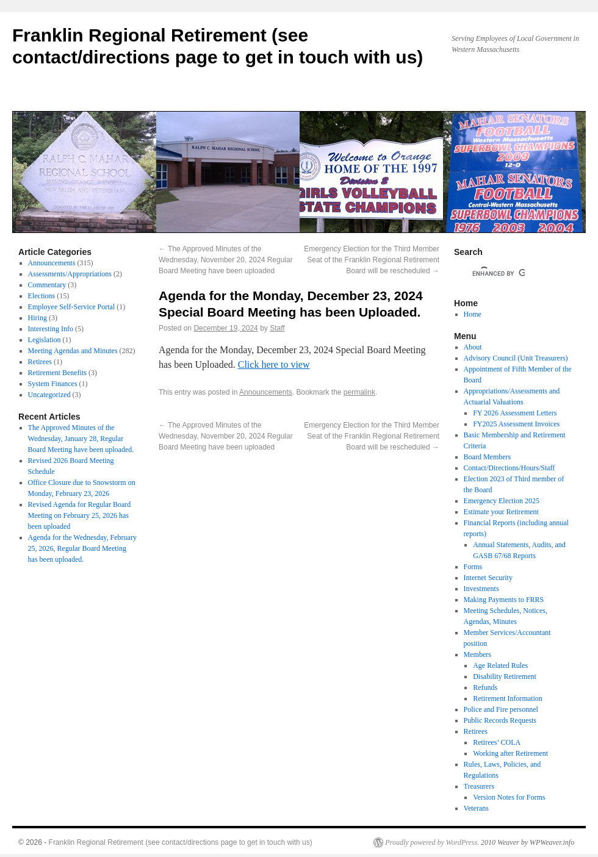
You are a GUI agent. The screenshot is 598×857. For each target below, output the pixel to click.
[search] (498, 273)
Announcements (265, 392)
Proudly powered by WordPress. (432, 842)
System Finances (52, 383)
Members (477, 654)
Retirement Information (507, 698)
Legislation (44, 339)
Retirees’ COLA (497, 742)
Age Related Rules (500, 665)
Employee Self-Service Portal (71, 307)
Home (472, 314)
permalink (359, 392)
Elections (42, 296)
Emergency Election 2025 (501, 501)
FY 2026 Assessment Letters (515, 413)
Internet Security (488, 577)
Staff (277, 328)
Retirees (40, 361)
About (473, 347)
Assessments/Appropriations (70, 274)
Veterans (476, 808)
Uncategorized (49, 394)
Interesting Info (50, 329)
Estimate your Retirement (501, 511)
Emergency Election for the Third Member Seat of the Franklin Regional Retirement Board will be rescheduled (371, 260)
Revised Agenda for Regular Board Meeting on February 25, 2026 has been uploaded (79, 515)
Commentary (47, 285)
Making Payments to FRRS (504, 599)
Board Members (487, 457)
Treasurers (479, 786)
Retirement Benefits (57, 372)
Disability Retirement (504, 676)
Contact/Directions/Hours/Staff (509, 468)
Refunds (485, 687)
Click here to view (274, 364)
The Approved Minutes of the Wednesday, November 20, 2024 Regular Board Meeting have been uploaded (226, 260)
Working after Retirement (510, 753)
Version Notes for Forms (509, 797)
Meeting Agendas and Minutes (73, 350)
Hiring (37, 318)
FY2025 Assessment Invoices (516, 424)
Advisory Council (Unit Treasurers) (516, 358)
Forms (473, 566)
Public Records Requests (500, 720)
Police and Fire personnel (501, 709)
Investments (481, 588)
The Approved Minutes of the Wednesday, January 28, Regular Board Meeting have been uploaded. (81, 438)
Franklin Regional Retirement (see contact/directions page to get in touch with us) (180, 842)
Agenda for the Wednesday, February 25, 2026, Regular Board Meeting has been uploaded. (82, 548)
